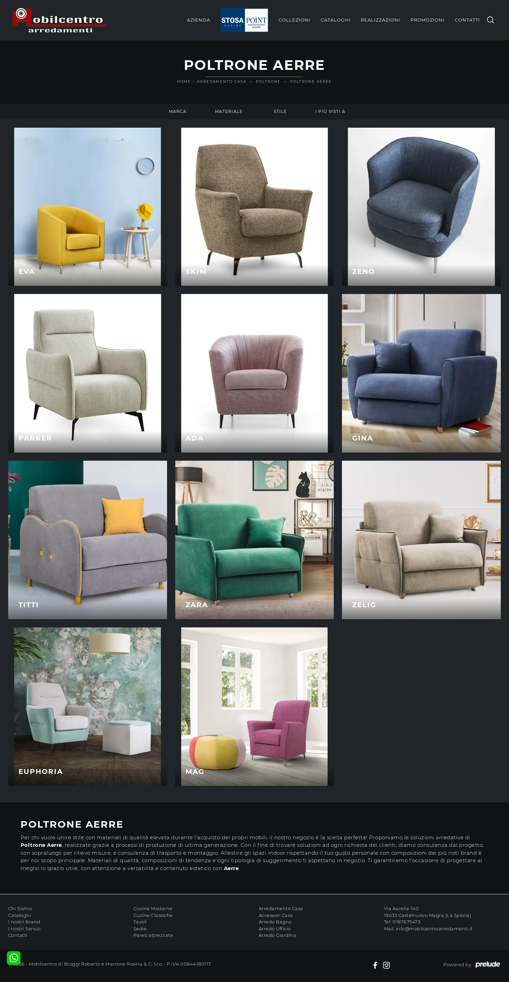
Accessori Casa (276, 915)
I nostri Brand (24, 921)
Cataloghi (336, 20)
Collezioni (294, 20)
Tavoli (140, 921)
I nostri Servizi (24, 928)
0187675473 (406, 921)
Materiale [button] (229, 111)
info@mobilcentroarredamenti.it (434, 928)
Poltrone (268, 81)
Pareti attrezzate (153, 935)
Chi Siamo (20, 908)
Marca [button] (178, 111)
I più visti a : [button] (331, 111)
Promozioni (427, 20)
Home (184, 81)
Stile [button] (280, 111)
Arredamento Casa (221, 81)
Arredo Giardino (277, 935)
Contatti (467, 20)
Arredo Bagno (275, 921)
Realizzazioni (380, 20)
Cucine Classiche (153, 915)
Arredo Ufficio (275, 928)
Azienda (198, 20)
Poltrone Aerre (311, 81)
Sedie (140, 928)
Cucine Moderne (153, 908)
